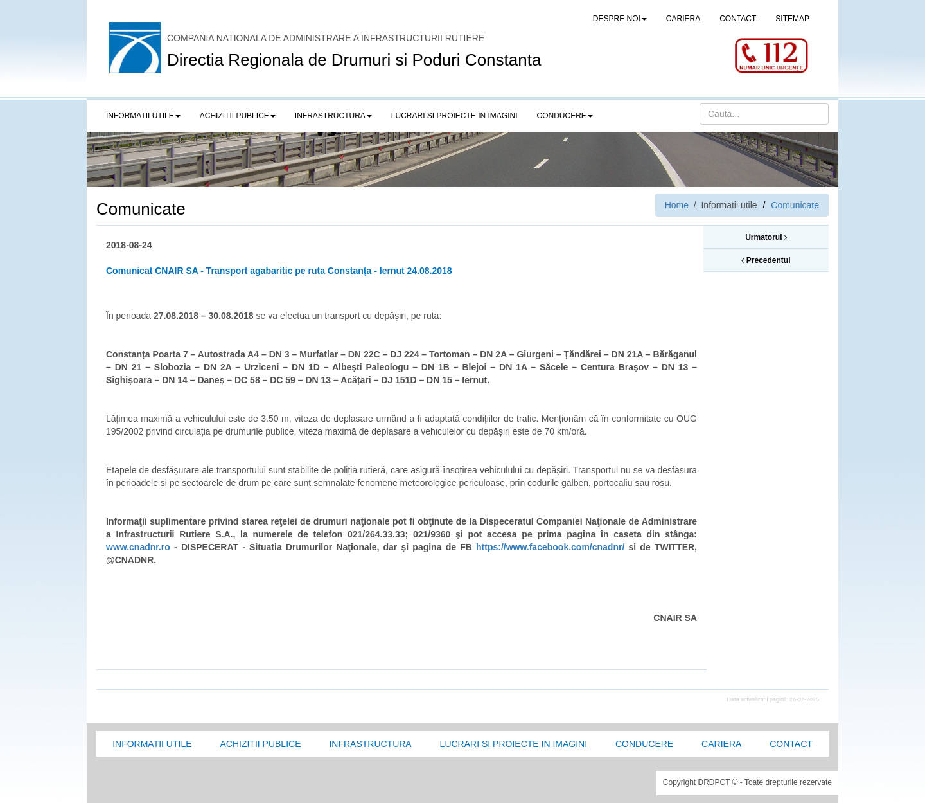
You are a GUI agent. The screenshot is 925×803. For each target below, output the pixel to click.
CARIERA (683, 18)
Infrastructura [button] (333, 115)
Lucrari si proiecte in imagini (513, 744)
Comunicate (795, 205)
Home (677, 205)
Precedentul (765, 260)
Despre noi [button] (620, 18)
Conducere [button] (565, 115)
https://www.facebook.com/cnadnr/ (550, 547)
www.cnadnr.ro (138, 547)
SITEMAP (792, 18)
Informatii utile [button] (143, 115)
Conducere (644, 744)
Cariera (721, 744)
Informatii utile (151, 744)
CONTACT (737, 18)
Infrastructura (370, 744)
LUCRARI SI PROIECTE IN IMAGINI (454, 115)
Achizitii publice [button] (238, 115)
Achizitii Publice (260, 744)
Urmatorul (766, 237)
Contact (791, 744)
